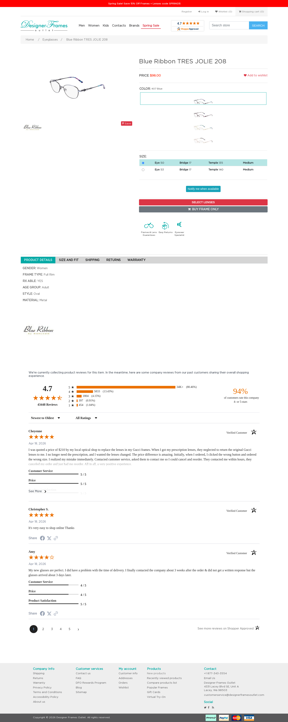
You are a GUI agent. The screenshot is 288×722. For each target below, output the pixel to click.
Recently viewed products (164, 678)
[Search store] (229, 25)
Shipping (38, 673)
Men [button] (82, 25)
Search (258, 25)
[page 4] (61, 629)
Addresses (126, 678)
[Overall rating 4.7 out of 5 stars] (47, 398)
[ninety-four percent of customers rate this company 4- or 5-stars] (241, 395)
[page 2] (43, 629)
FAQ (78, 678)
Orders (123, 682)
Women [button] (93, 25)
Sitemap (81, 692)
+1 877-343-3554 (215, 673)
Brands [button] (134, 25)
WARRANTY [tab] (136, 260)
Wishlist (124, 687)
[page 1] (34, 629)
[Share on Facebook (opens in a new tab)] (42, 538)
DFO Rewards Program (91, 682)
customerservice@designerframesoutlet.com (234, 694)
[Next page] (78, 629)
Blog (79, 687)
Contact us (83, 673)
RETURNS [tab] (113, 260)
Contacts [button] (119, 25)
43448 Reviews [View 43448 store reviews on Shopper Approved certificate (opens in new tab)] (52, 404)
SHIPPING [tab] (92, 260)
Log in (203, 11)
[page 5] (69, 629)
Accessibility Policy (45, 696)
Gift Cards (153, 692)
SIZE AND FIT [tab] (69, 260)
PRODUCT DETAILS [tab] (38, 260)
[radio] (144, 387)
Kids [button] (106, 25)
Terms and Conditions (47, 692)
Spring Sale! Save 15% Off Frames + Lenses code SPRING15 (144, 3)
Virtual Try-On (156, 696)
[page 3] (52, 629)
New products (156, 673)
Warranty (39, 682)
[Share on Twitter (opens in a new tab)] (49, 538)
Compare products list (162, 682)
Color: (145, 88)
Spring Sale (151, 25)
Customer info (128, 673)
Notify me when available (203, 188)
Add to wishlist (256, 75)
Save (126, 123)
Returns (38, 678)
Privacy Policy (42, 687)
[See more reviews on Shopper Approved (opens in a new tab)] (56, 538)
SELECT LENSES (203, 202)
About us (39, 701)
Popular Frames (157, 687)
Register (187, 11)
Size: (143, 156)
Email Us (209, 678)
